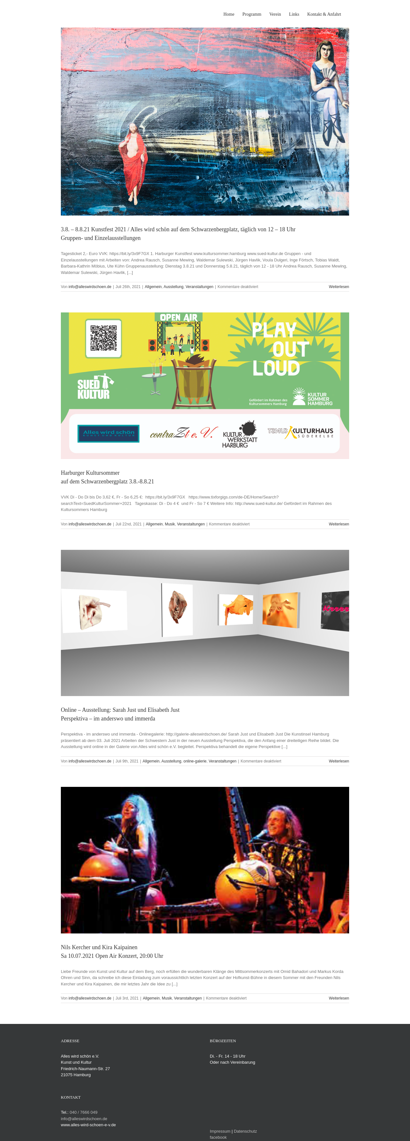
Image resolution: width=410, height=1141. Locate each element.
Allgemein (153, 287)
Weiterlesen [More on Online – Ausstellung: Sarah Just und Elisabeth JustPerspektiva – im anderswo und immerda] (339, 761)
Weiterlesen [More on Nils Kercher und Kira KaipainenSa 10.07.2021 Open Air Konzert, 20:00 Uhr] (339, 998)
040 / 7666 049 (83, 1112)
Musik (170, 524)
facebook (218, 1137)
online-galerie (195, 761)
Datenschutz (245, 1131)
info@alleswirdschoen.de (90, 287)
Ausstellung (174, 287)
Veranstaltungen (199, 287)
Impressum (220, 1131)
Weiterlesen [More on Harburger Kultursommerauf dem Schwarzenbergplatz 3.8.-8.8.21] (339, 524)
